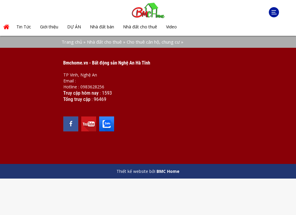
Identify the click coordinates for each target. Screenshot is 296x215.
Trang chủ (72, 42)
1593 (107, 93)
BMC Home (168, 171)
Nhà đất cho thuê (140, 27)
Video (171, 27)
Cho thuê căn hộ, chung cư (153, 42)
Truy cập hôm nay (81, 93)
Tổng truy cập (77, 99)
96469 (100, 99)
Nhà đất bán (102, 27)
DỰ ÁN (74, 27)
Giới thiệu (49, 27)
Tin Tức (23, 27)
